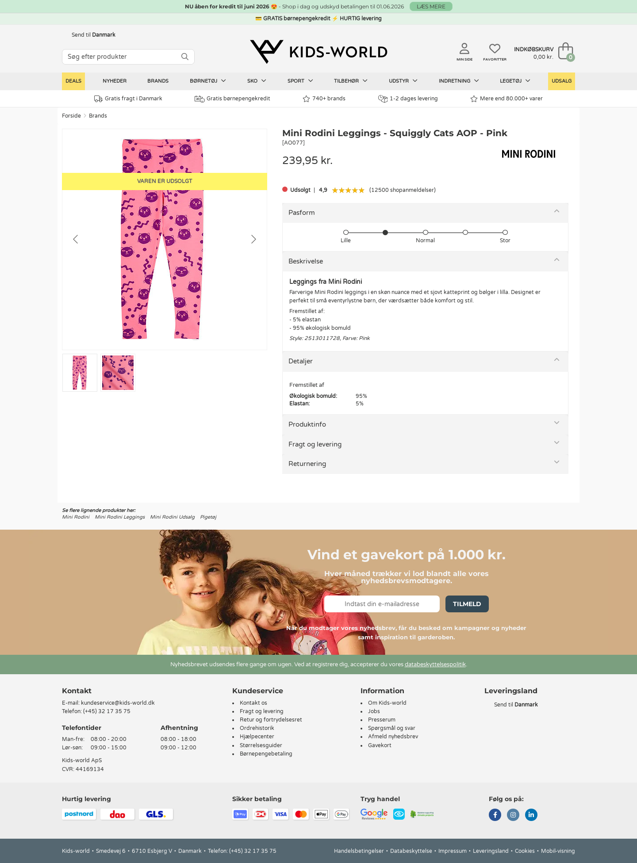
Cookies (525, 851)
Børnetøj (208, 81)
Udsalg (562, 81)
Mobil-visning (558, 851)
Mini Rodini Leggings (120, 517)
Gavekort (379, 745)
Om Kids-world (387, 703)
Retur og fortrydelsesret (271, 720)
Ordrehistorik (257, 728)
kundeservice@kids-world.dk (118, 703)
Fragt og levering (315, 444)
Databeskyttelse (411, 851)
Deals (73, 81)
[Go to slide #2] (117, 373)
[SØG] (185, 57)
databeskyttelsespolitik (435, 664)
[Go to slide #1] (79, 373)
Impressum (452, 851)
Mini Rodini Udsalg (172, 517)
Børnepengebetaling (266, 754)
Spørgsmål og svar (391, 728)
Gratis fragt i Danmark (128, 98)
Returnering (307, 464)
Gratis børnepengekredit (232, 99)
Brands (158, 81)
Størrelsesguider (261, 745)
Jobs (374, 711)
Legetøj (515, 81)
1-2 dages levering (408, 99)
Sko (256, 81)
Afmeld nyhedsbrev (393, 736)
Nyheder (115, 81)
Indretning (459, 81)
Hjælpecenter (257, 736)
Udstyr (403, 81)
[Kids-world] (318, 52)
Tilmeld (467, 604)
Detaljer (300, 361)
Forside (71, 116)
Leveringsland (491, 851)
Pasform (301, 213)
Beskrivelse (305, 261)
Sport (300, 81)
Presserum (381, 720)
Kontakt (77, 691)
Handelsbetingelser (359, 851)
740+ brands (324, 98)
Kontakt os (253, 703)
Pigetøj (208, 517)
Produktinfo (307, 424)
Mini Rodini (75, 517)
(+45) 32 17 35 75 (106, 711)
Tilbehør (351, 81)
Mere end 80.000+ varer (506, 98)
